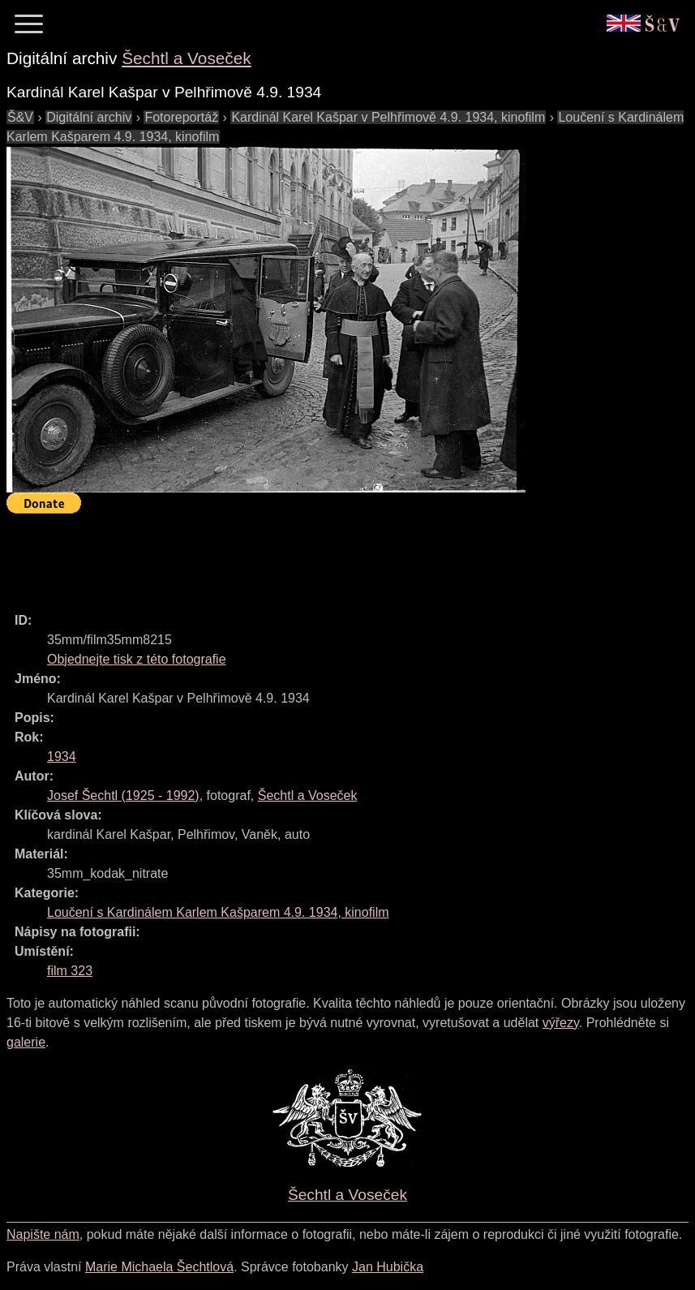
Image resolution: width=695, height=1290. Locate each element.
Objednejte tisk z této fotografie (136, 659)
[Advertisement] (301, 555)
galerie (25, 1042)
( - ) (123, 795)
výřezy (561, 1023)
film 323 (69, 971)
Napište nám (42, 1234)
